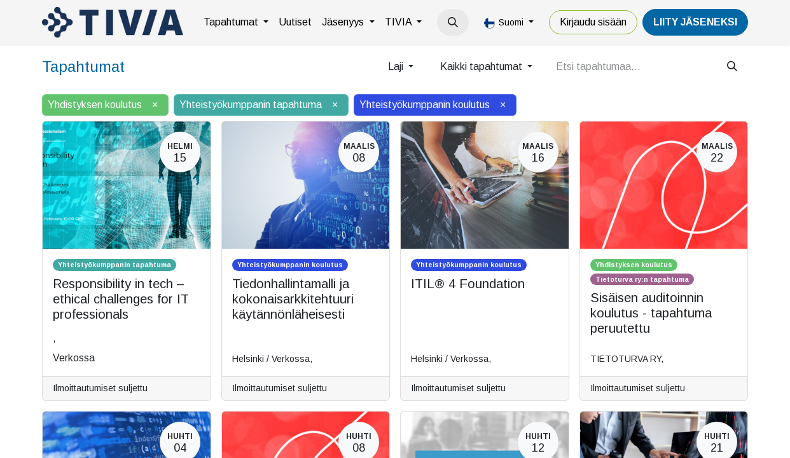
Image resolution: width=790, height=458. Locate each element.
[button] (453, 22)
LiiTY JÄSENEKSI (695, 22)
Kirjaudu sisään (593, 22)
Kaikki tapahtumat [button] (482, 66)
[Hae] (732, 67)
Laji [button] (397, 66)
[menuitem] (236, 22)
